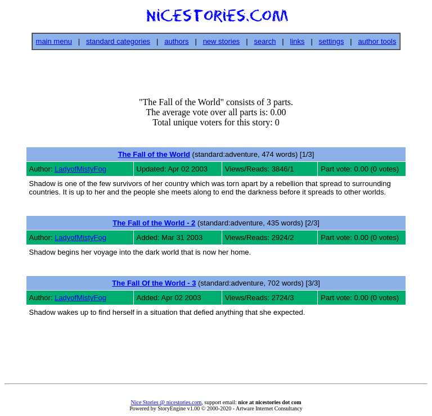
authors (176, 41)
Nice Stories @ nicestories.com (165, 402)
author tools (377, 41)
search (265, 41)
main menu (54, 41)
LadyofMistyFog (80, 169)
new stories (221, 41)
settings (331, 41)
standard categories (118, 41)
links (297, 41)
